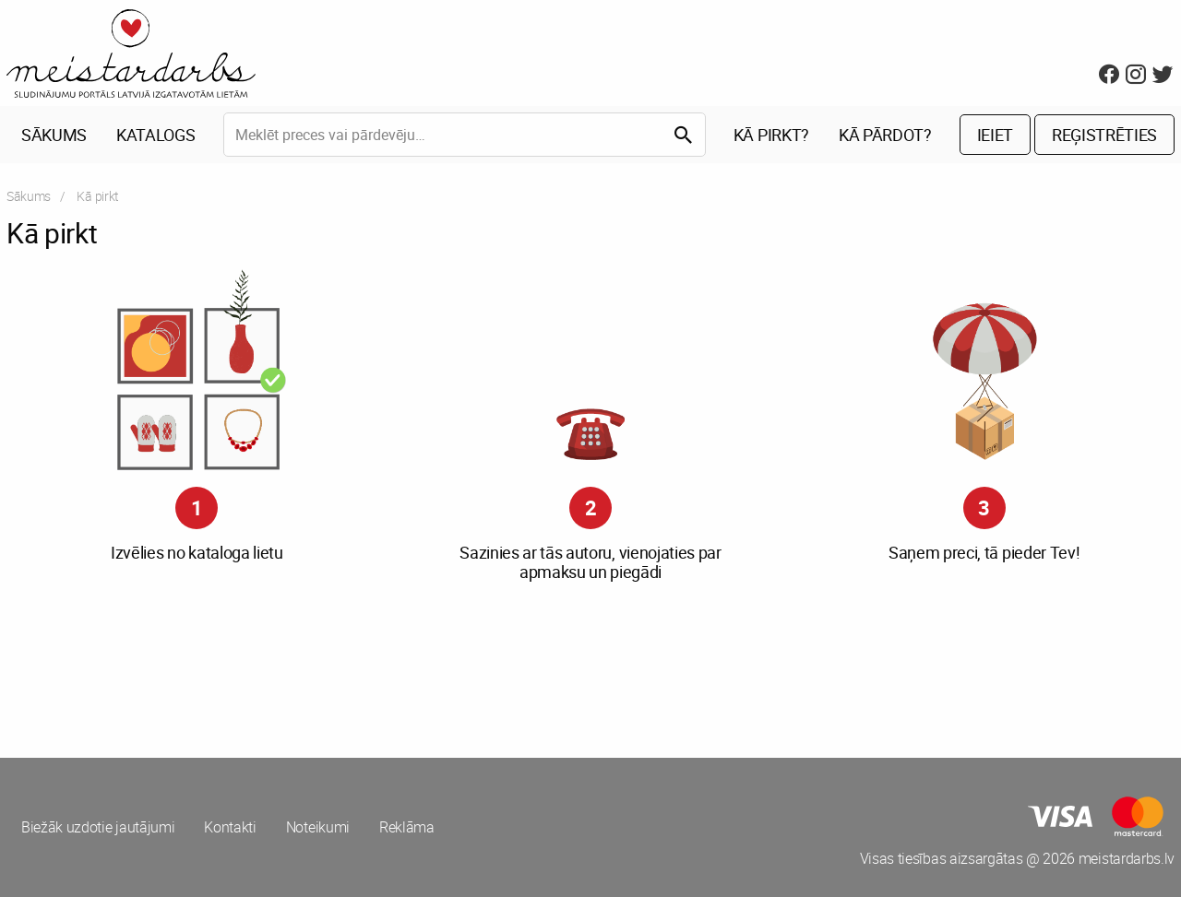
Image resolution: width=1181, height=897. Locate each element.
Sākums (54, 135)
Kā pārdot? (885, 135)
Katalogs (155, 135)
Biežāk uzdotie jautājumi (97, 827)
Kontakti (230, 827)
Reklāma (407, 827)
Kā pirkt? (771, 135)
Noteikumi (318, 827)
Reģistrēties (1104, 135)
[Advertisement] (295, 666)
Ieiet (995, 135)
